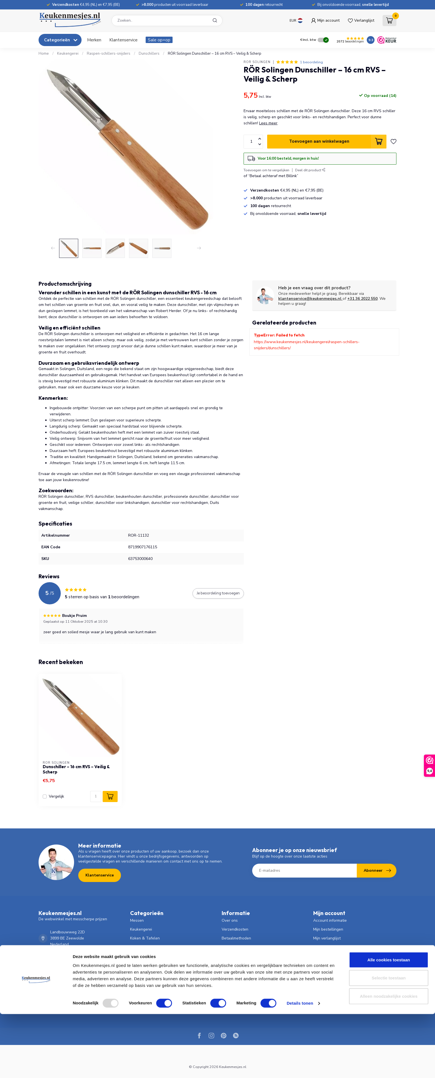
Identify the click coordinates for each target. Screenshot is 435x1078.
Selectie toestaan (389, 1041)
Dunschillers (149, 53)
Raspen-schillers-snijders (108, 53)
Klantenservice (123, 40)
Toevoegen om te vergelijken (266, 170)
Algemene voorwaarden (243, 973)
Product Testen (235, 1000)
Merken (94, 40)
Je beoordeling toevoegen (218, 593)
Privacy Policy (234, 982)
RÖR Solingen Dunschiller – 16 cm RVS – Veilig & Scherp (214, 53)
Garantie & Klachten (239, 965)
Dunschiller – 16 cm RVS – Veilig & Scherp (76, 769)
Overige (137, 991)
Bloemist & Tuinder (147, 965)
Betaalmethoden (236, 938)
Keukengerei (68, 53)
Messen (137, 920)
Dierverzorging (143, 973)
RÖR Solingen (257, 62)
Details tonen (300, 1067)
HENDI (135, 1000)
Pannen (136, 947)
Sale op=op (159, 40)
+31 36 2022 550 (362, 298)
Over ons (230, 920)
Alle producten (326, 956)
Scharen (137, 956)
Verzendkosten (235, 929)
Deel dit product (310, 170)
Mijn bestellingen (328, 929)
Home (44, 53)
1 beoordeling (311, 62)
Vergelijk (56, 796)
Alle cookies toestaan (388, 1023)
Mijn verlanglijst (327, 938)
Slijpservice (232, 991)
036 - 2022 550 (63, 958)
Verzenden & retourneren (244, 947)
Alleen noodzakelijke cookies (389, 1059)
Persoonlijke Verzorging (151, 982)
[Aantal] (95, 796)
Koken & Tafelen (145, 938)
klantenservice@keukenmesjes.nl (310, 298)
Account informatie (330, 920)
